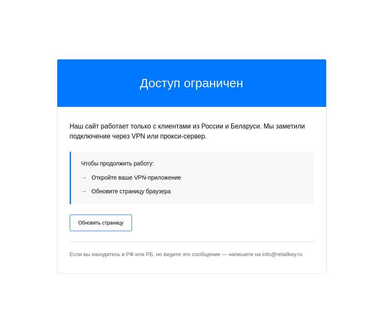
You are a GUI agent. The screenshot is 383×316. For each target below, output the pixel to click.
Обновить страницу (101, 223)
